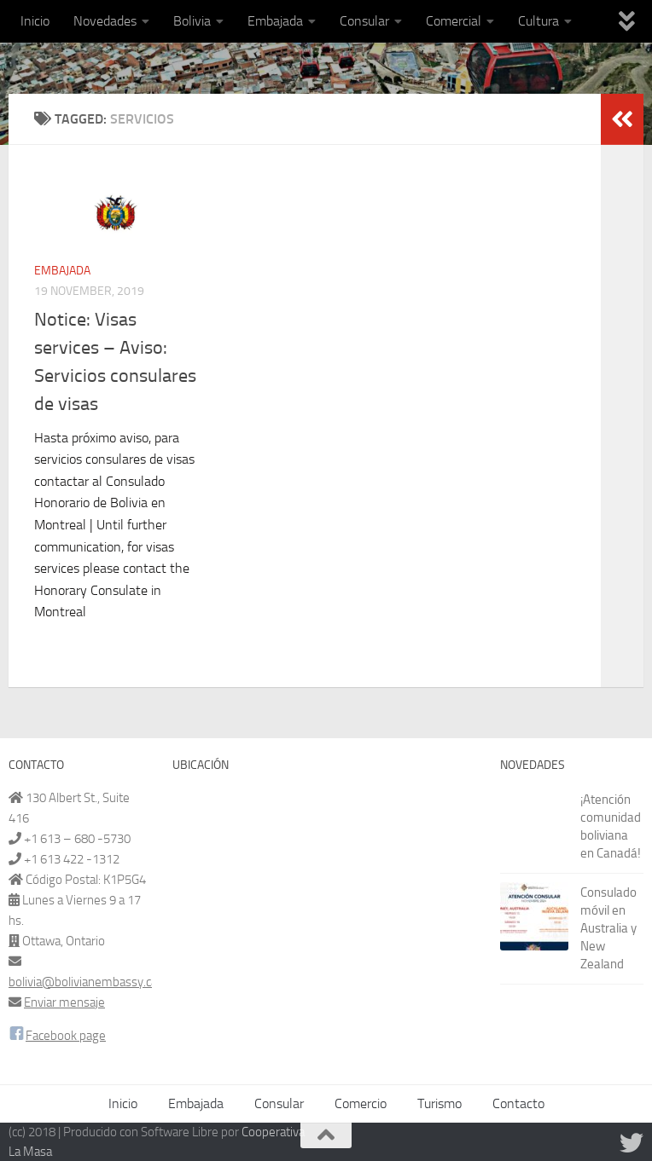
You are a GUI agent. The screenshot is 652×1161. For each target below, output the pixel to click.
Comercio (361, 1103)
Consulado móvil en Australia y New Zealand (608, 928)
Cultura (538, 21)
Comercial (453, 21)
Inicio (34, 21)
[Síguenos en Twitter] (631, 1143)
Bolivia (192, 21)
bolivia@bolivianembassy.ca (83, 982)
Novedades (105, 21)
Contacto (518, 1103)
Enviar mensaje (64, 1002)
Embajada (275, 21)
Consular (364, 21)
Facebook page (66, 1035)
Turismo (439, 1103)
